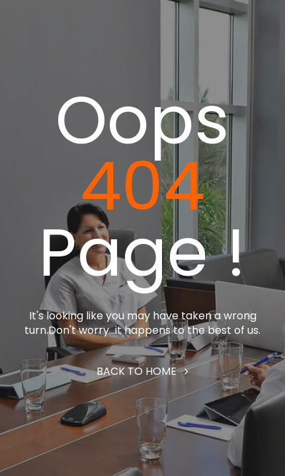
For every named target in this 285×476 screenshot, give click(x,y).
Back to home (142, 371)
